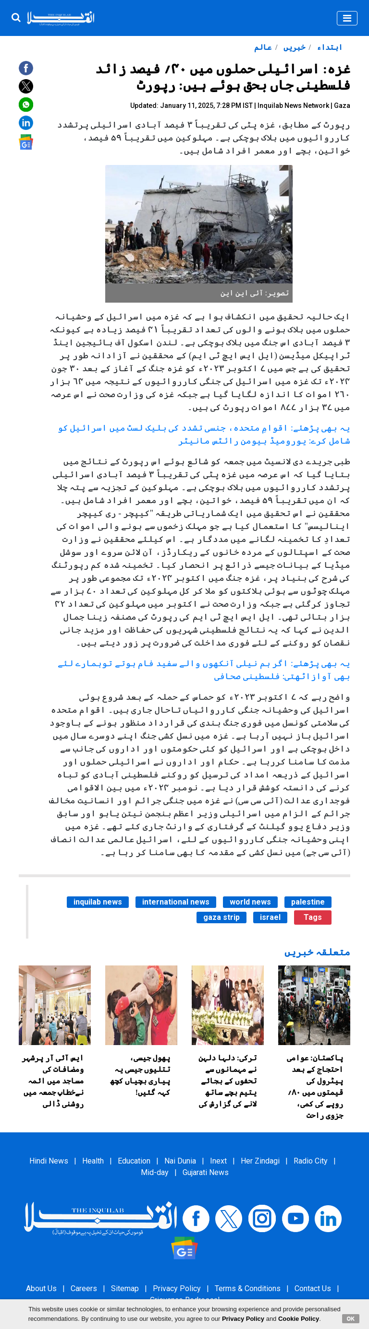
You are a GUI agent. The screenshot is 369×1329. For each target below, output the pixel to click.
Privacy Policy (177, 1288)
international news (175, 901)
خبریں (293, 47)
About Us (41, 1288)
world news (250, 901)
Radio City (311, 1160)
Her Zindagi (260, 1160)
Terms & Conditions (248, 1288)
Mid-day (155, 1172)
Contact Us (313, 1288)
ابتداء (329, 47)
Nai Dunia (180, 1160)
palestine (308, 901)
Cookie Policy (298, 1318)
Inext (218, 1160)
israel (270, 917)
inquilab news (98, 901)
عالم (262, 47)
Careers (84, 1288)
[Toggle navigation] (347, 18)
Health (93, 1160)
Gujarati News (206, 1172)
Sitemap (125, 1288)
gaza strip (221, 917)
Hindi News (48, 1160)
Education (134, 1160)
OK (351, 1318)
